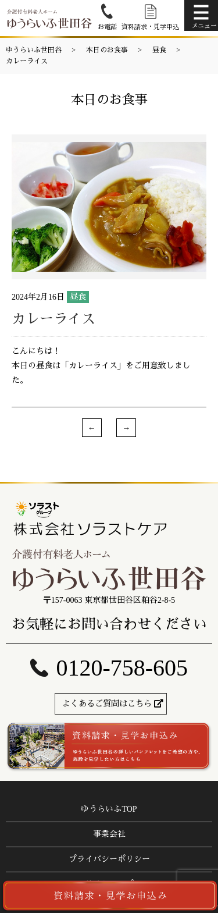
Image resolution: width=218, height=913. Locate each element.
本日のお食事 (107, 50)
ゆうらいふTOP (109, 809)
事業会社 (109, 834)
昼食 (159, 50)
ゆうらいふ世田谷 (34, 50)
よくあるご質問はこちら (107, 703)
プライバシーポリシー (109, 859)
